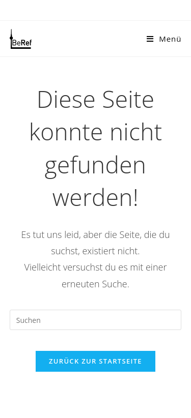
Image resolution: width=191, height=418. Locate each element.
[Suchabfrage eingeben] (96, 320)
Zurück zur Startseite (95, 361)
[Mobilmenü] (164, 39)
